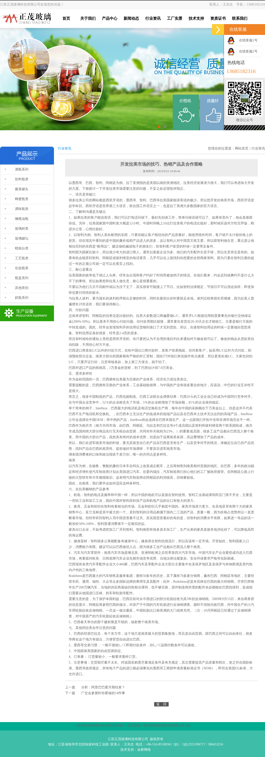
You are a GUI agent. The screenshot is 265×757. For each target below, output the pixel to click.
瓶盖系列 (21, 278)
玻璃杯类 (21, 228)
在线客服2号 (248, 51)
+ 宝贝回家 (132, 725)
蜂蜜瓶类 (21, 199)
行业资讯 (258, 148)
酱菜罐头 (21, 189)
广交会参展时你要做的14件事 (103, 693)
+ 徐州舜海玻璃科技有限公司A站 (166, 725)
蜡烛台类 (21, 248)
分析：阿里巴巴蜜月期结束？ (103, 687)
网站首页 (241, 148)
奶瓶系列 (21, 298)
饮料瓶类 (21, 179)
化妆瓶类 (21, 268)
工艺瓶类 (21, 258)
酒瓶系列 (21, 169)
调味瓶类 (21, 209)
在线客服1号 (248, 40)
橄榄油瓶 (21, 219)
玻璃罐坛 (21, 238)
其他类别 (21, 288)
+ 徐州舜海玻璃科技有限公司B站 (99, 725)
